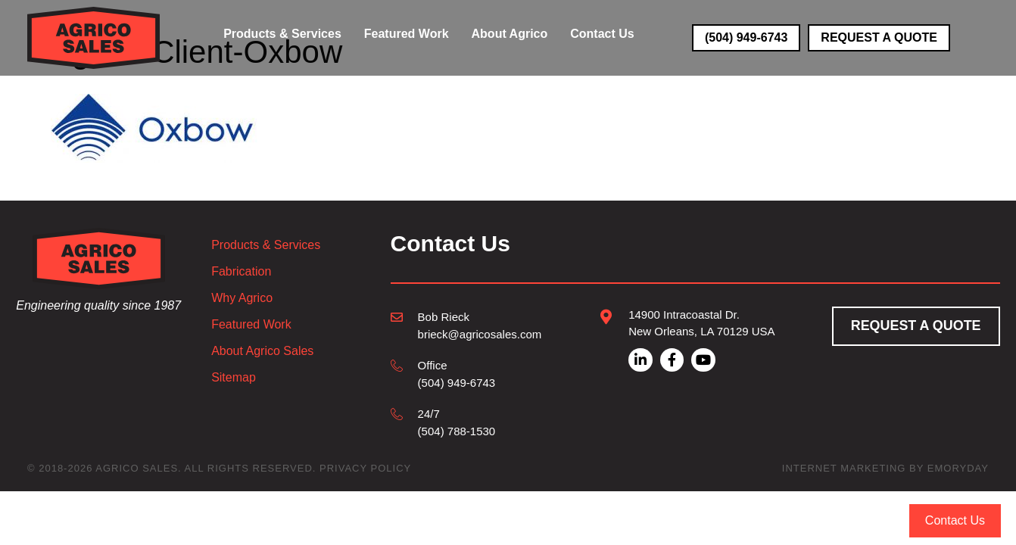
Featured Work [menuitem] (251, 325)
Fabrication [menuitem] (241, 272)
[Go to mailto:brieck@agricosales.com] (466, 325)
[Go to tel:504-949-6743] (466, 373)
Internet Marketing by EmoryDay (885, 468)
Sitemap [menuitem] (233, 378)
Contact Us (955, 520)
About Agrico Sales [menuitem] (262, 351)
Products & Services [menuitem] (265, 245)
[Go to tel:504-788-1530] (466, 422)
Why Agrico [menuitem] (242, 298)
